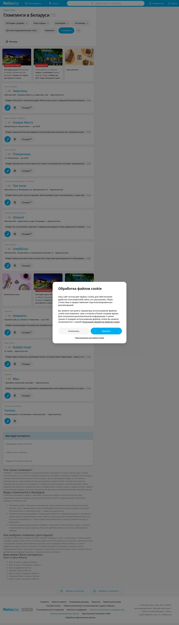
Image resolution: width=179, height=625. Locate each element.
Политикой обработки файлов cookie (101, 321)
